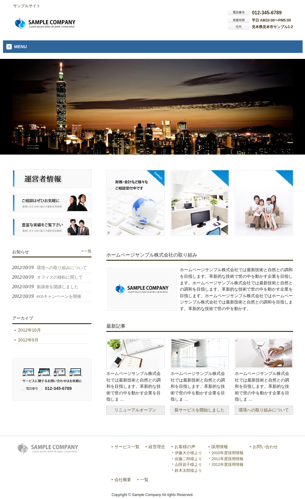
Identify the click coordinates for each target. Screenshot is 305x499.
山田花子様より (188, 464)
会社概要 (122, 479)
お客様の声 (184, 447)
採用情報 (219, 447)
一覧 (87, 251)
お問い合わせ (265, 447)
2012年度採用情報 (227, 464)
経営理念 (156, 447)
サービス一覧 (127, 447)
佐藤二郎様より (188, 459)
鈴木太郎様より (188, 470)
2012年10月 (29, 330)
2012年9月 (28, 340)
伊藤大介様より (188, 453)
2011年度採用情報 (227, 459)
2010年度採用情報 (227, 453)
